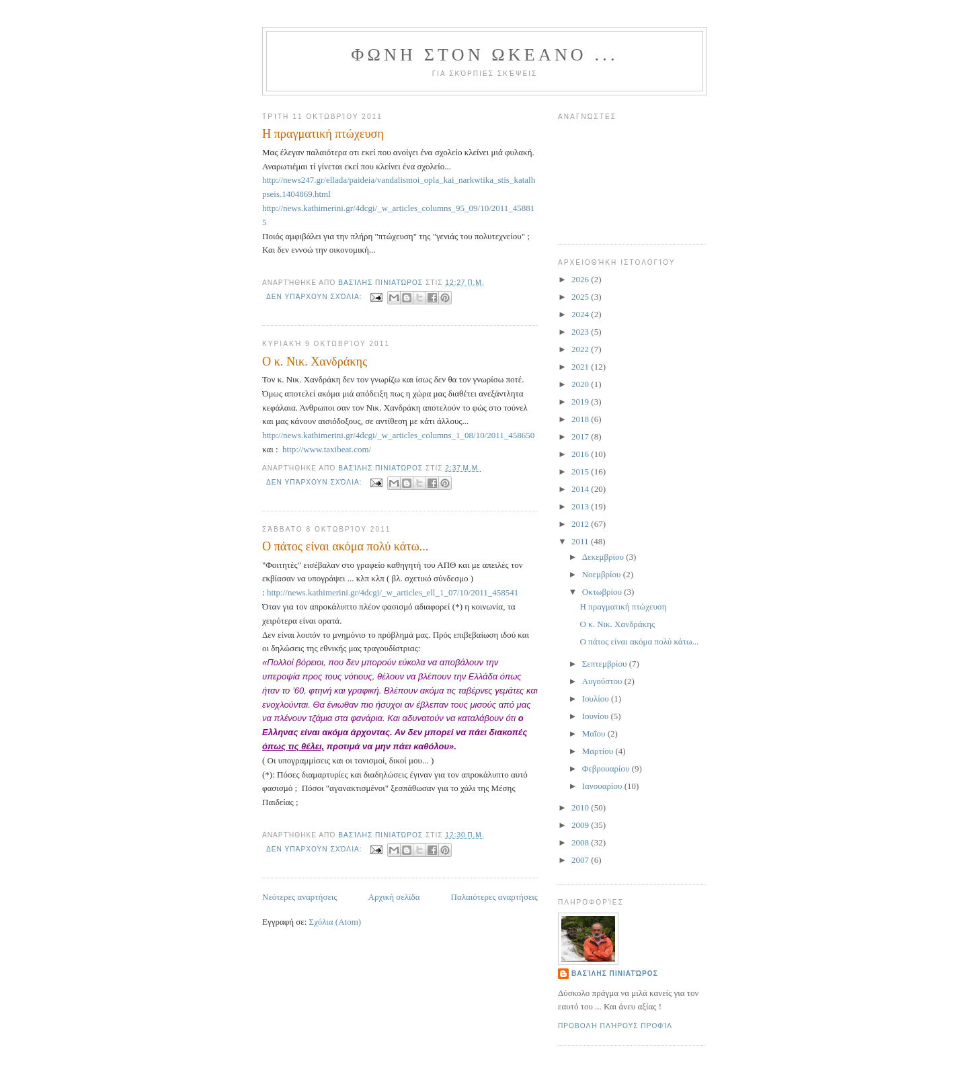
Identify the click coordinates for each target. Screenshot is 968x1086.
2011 (581, 541)
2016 (581, 454)
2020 (581, 384)
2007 (581, 860)
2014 (581, 489)
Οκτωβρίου (603, 592)
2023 (581, 332)
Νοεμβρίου (602, 574)
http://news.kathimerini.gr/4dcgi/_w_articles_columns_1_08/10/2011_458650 (398, 435)
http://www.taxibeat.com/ (326, 449)
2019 (581, 401)
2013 (581, 506)
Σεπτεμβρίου (605, 664)
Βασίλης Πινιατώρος (614, 973)
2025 (581, 297)
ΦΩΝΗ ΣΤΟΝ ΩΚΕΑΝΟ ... (484, 55)
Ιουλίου (596, 699)
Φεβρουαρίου (607, 768)
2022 (581, 349)
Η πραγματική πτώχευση (323, 133)
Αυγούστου (603, 681)
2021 (581, 367)
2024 (581, 314)
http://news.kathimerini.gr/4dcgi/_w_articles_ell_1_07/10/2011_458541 (392, 592)
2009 (581, 825)
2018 (581, 419)
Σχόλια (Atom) (335, 922)
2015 (581, 471)
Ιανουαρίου (603, 786)
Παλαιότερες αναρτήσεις (494, 897)
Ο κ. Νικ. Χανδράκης (314, 361)
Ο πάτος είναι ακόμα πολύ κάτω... (345, 546)
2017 (581, 436)
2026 (581, 279)
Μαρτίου (599, 751)
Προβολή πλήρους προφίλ (615, 1026)
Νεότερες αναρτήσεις (299, 897)
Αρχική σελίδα (394, 897)
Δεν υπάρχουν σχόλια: (315, 296)
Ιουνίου (596, 716)
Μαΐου (595, 733)
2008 (581, 842)
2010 (581, 807)
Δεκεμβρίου (604, 557)
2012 (581, 524)
